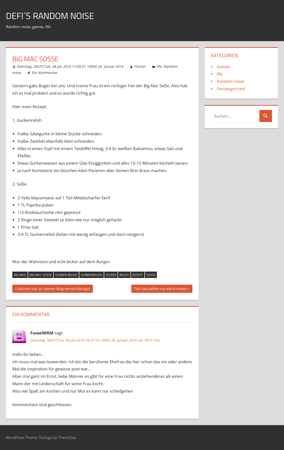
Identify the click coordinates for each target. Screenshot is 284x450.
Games (223, 66)
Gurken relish (66, 275)
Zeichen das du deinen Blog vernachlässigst (53, 289)
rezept (138, 275)
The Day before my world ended (160, 289)
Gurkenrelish (91, 275)
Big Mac (20, 275)
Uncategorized (231, 88)
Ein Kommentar (45, 72)
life (159, 66)
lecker (111, 275)
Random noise (230, 81)
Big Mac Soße (41, 275)
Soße (150, 275)
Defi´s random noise (50, 15)
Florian (140, 66)
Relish (124, 275)
